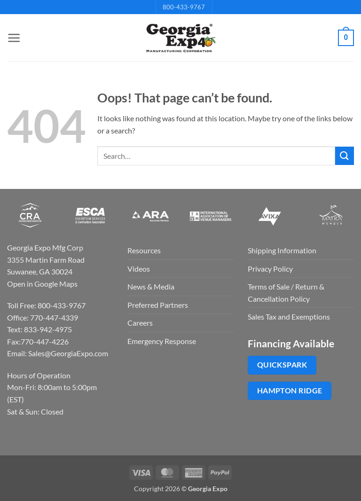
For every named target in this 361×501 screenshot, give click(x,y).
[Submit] (344, 156)
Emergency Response (161, 341)
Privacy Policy (270, 268)
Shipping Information (282, 250)
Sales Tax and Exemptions (289, 316)
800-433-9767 (184, 7)
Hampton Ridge (289, 390)
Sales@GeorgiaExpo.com (68, 353)
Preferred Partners (157, 304)
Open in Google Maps (42, 283)
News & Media (150, 286)
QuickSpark (282, 364)
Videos (138, 268)
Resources (144, 250)
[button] (12, 37)
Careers (140, 322)
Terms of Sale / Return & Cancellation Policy (286, 292)
